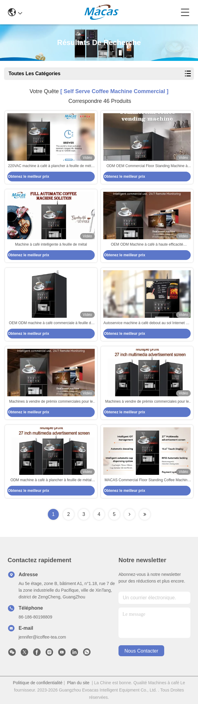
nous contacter (141, 650)
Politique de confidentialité (37, 682)
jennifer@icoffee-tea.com (42, 637)
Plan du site (78, 682)
